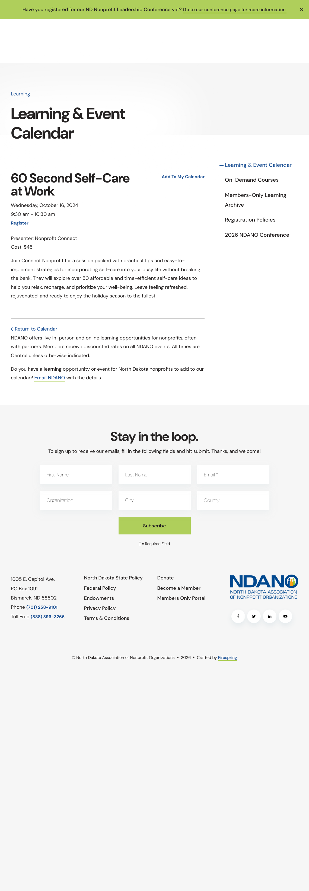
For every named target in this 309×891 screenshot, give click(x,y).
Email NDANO (49, 377)
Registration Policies (250, 219)
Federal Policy (100, 588)
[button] (302, 9)
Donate (165, 578)
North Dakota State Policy (113, 578)
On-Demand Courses (252, 180)
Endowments (99, 598)
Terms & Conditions (106, 618)
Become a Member (179, 588)
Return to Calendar (36, 329)
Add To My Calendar (183, 177)
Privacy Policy (100, 608)
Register (19, 223)
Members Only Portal (181, 598)
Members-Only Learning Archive (255, 200)
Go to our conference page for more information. (234, 9)
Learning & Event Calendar (258, 165)
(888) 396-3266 (48, 617)
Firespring (227, 657)
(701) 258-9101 (42, 607)
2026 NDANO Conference (257, 235)
